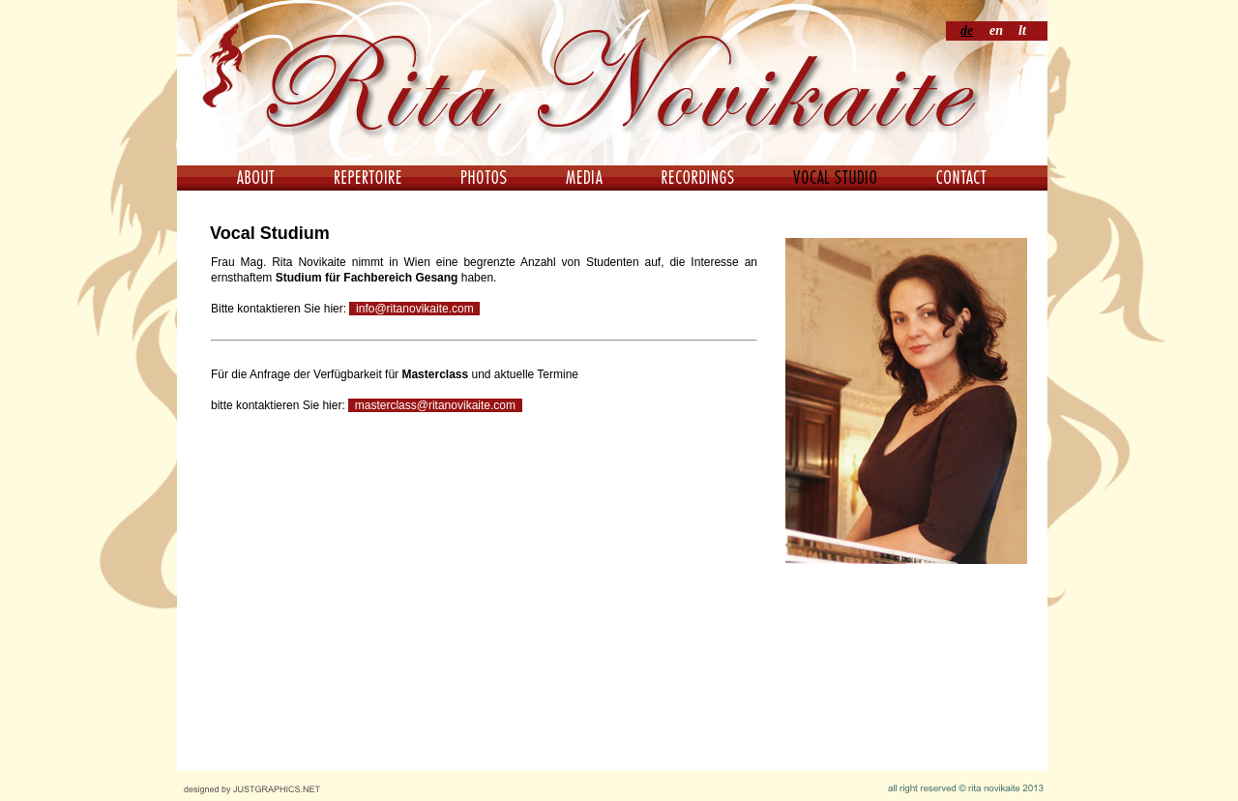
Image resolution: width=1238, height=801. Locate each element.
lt (1022, 30)
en (996, 30)
